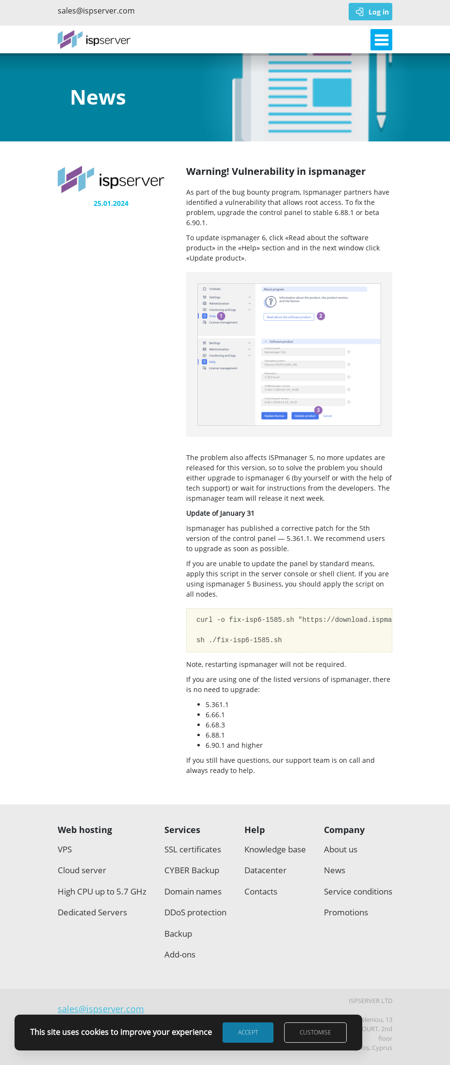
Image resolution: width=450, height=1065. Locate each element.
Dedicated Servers (92, 912)
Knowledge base (275, 849)
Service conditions (358, 891)
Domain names (193, 891)
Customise (315, 1032)
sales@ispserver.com (94, 10)
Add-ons (179, 954)
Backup (178, 933)
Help (254, 829)
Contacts (260, 891)
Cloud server (82, 870)
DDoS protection (195, 912)
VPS (65, 849)
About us (340, 849)
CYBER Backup (191, 870)
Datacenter (265, 870)
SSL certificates (192, 849)
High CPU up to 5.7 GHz (102, 891)
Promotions (346, 912)
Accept (248, 1032)
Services (182, 829)
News (334, 870)
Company (344, 829)
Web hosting (85, 829)
